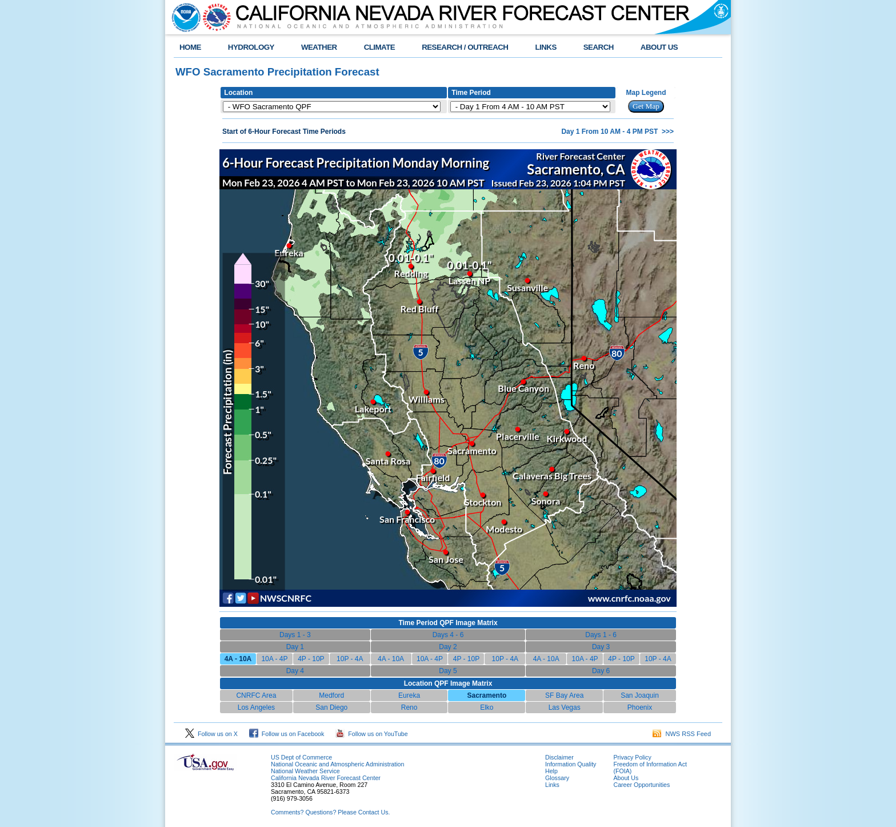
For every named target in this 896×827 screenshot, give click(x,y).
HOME (190, 47)
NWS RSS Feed (682, 733)
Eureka (409, 695)
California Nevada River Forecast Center (326, 777)
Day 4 (295, 671)
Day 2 (448, 647)
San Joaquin (640, 695)
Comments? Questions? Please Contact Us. (330, 812)
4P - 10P (311, 659)
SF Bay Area (564, 695)
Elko (486, 707)
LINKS (545, 47)
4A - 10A (391, 659)
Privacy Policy (632, 757)
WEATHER (319, 47)
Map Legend (646, 93)
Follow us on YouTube (371, 733)
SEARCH (598, 47)
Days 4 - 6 (448, 635)
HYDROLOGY (251, 47)
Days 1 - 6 (601, 635)
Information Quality (570, 764)
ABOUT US (659, 47)
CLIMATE (379, 47)
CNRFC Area (256, 695)
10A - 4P (274, 659)
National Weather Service (305, 771)
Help (551, 771)
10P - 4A (350, 659)
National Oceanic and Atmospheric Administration (337, 764)
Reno (409, 707)
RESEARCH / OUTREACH (465, 47)
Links (552, 784)
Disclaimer (559, 757)
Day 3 (601, 647)
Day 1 (295, 647)
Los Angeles (256, 707)
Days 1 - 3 (295, 635)
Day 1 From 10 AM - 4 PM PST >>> (617, 132)
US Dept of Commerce (301, 757)
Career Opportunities (641, 784)
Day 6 (601, 671)
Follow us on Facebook (287, 733)
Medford (331, 695)
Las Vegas (565, 707)
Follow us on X (211, 733)
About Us (625, 777)
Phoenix (639, 707)
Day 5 (448, 671)
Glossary (557, 777)
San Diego (331, 707)
